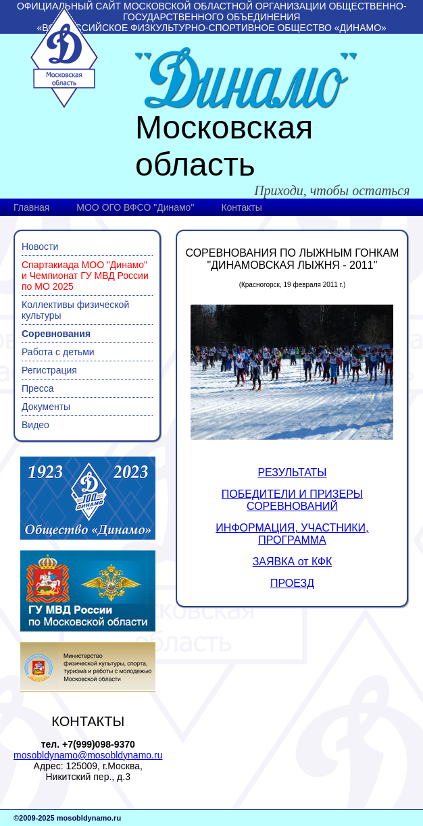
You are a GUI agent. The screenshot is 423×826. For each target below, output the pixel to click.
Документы (46, 406)
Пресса (37, 388)
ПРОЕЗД (292, 583)
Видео (35, 424)
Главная (31, 207)
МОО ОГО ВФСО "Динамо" (135, 207)
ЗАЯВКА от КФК (292, 561)
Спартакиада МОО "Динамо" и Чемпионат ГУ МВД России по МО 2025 (85, 275)
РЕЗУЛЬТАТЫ (291, 472)
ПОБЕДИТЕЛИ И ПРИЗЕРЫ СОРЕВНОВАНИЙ (292, 500)
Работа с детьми (58, 351)
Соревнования (56, 333)
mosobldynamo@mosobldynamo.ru (88, 755)
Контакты (241, 207)
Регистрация (49, 370)
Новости (40, 246)
